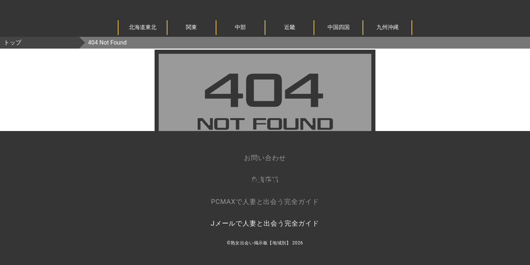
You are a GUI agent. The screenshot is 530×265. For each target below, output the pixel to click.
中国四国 (339, 27)
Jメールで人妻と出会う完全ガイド (265, 223)
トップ (12, 42)
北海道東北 (142, 27)
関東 (191, 27)
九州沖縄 (388, 27)
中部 (240, 27)
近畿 (289, 27)
